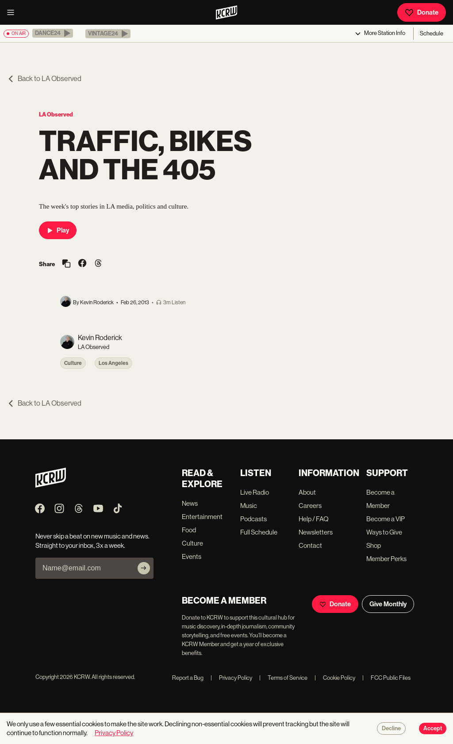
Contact (310, 545)
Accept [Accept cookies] (432, 728)
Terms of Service (283, 677)
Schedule (431, 33)
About (307, 492)
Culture (73, 363)
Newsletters (316, 532)
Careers (310, 505)
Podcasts (253, 519)
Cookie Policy (335, 677)
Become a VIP (385, 519)
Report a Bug (187, 677)
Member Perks (386, 558)
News (190, 503)
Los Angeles (113, 363)
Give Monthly (388, 604)
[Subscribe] (144, 568)
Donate (421, 12)
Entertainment (202, 516)
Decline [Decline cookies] (391, 728)
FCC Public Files (386, 677)
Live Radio (254, 492)
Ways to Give (384, 532)
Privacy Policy (231, 677)
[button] (52, 33)
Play (57, 230)
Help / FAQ (314, 519)
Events (191, 556)
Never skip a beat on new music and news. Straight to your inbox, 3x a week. (92, 540)
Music (248, 505)
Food (189, 530)
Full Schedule (258, 532)
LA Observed (56, 114)
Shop (373, 545)
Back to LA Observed (44, 78)
